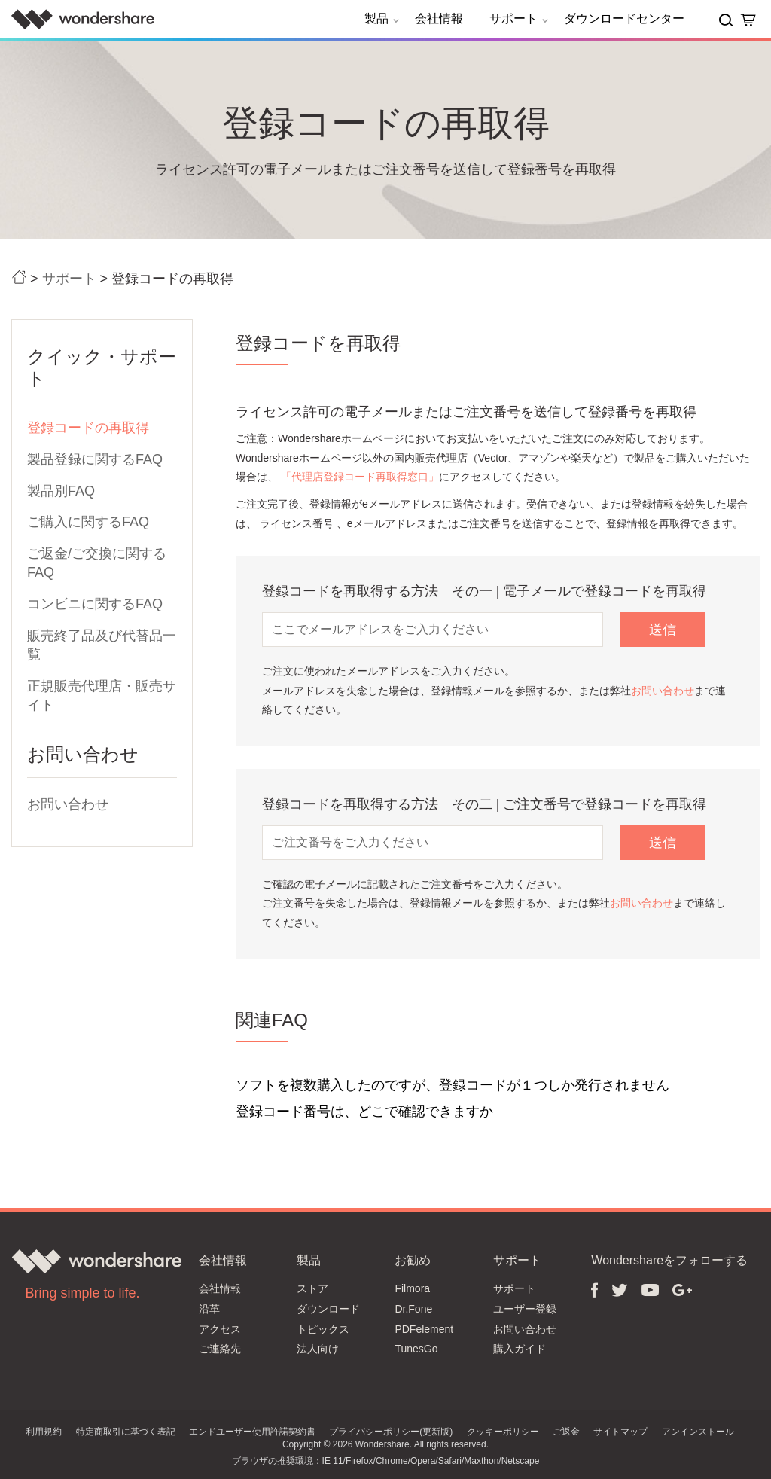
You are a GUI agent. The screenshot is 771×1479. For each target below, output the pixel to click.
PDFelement (424, 1329)
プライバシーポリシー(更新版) (391, 1431)
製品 (384, 19)
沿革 (209, 1309)
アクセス (220, 1329)
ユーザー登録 (524, 1309)
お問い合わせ (67, 804)
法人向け (318, 1349)
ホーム (18, 277)
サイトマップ (620, 1431)
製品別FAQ (61, 491)
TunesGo (416, 1349)
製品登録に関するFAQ (95, 459)
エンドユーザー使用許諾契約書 (252, 1431)
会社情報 (439, 18)
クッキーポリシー (503, 1431)
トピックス (323, 1329)
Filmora (412, 1288)
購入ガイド (519, 1349)
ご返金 (566, 1431)
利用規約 (44, 1431)
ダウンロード (328, 1309)
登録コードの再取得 (88, 427)
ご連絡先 (220, 1349)
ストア (312, 1288)
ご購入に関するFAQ (88, 521)
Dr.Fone (413, 1309)
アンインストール (698, 1431)
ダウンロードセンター (624, 18)
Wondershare (82, 19)
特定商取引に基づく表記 (125, 1431)
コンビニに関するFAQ (95, 603)
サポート (521, 19)
